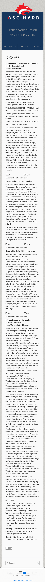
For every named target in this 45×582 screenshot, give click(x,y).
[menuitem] (9, 47)
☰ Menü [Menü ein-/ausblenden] (37, 47)
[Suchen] (37, 563)
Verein (23, 47)
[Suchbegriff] (22, 563)
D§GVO (35, 573)
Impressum (27, 573)
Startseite (9, 47)
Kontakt (18, 573)
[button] (7, 548)
